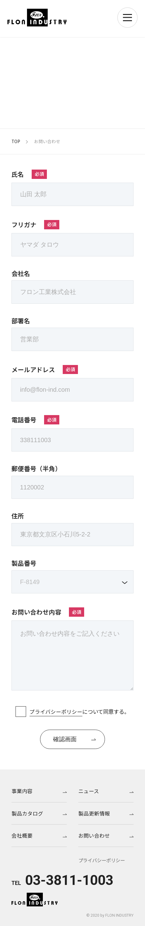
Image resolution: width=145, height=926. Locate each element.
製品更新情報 (105, 813)
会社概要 (38, 835)
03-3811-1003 (69, 880)
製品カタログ (38, 813)
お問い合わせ (105, 835)
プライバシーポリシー (55, 711)
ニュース (105, 790)
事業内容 (38, 790)
